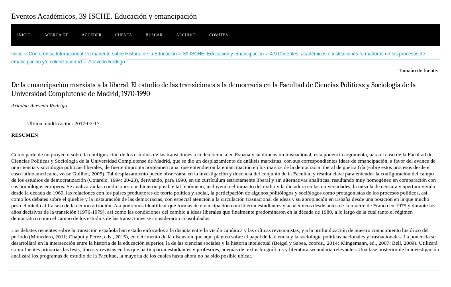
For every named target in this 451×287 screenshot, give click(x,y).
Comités (218, 35)
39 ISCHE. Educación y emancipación (223, 54)
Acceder (92, 35)
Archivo (186, 35)
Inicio (24, 35)
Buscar (154, 35)
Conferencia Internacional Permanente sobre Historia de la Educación (103, 54)
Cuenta (123, 35)
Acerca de (56, 35)
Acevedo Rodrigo (106, 62)
